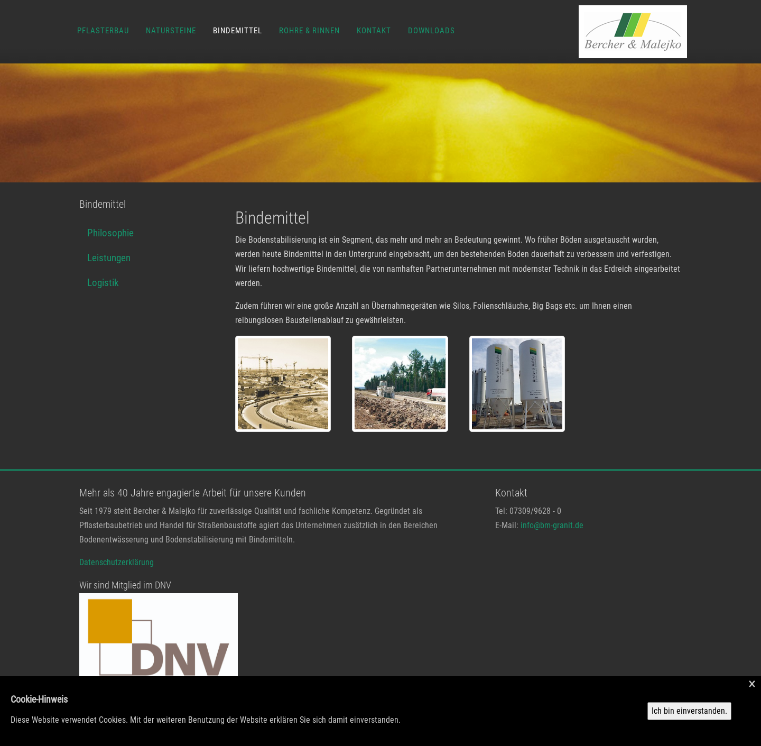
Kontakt (374, 30)
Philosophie (110, 233)
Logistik (103, 283)
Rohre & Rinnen (309, 30)
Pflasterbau (103, 30)
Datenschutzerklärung (116, 562)
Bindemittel (237, 30)
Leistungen (109, 258)
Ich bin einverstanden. (689, 711)
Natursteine (171, 30)
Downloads (431, 30)
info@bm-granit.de (552, 525)
